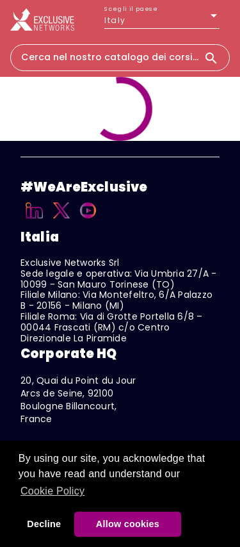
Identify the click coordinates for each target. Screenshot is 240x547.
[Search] (216, 57)
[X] (62, 220)
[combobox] (107, 57)
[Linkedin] (34, 220)
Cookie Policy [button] (52, 491)
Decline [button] (44, 524)
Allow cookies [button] (127, 524)
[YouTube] (88, 220)
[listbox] (162, 20)
